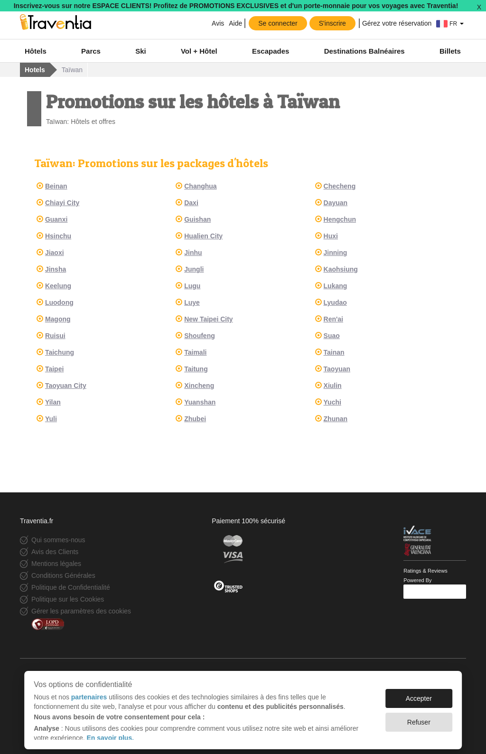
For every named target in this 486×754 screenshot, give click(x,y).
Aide (235, 23)
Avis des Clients (54, 552)
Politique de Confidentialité (70, 587)
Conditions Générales (63, 575)
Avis (218, 23)
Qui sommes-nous (58, 540)
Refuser (418, 717)
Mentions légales (56, 563)
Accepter (419, 693)
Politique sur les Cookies (67, 599)
